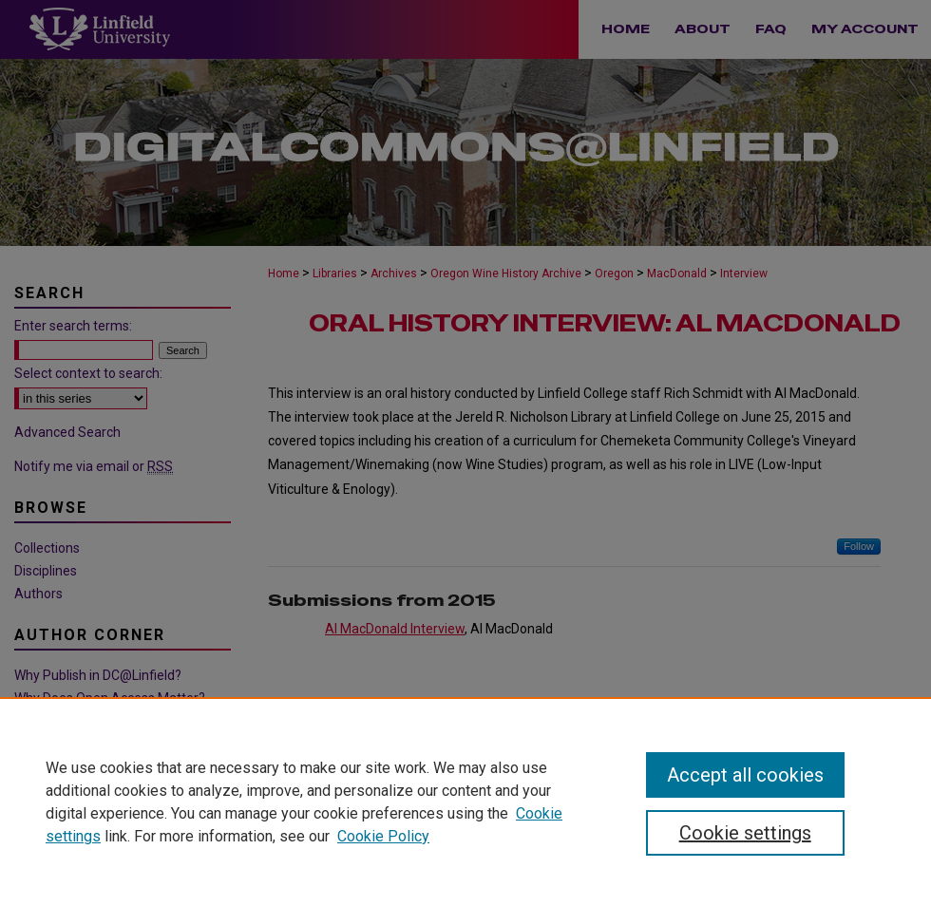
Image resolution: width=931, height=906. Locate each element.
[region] (465, 801)
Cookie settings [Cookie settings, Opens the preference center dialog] (745, 832)
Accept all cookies (745, 775)
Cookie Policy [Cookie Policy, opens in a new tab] (383, 836)
